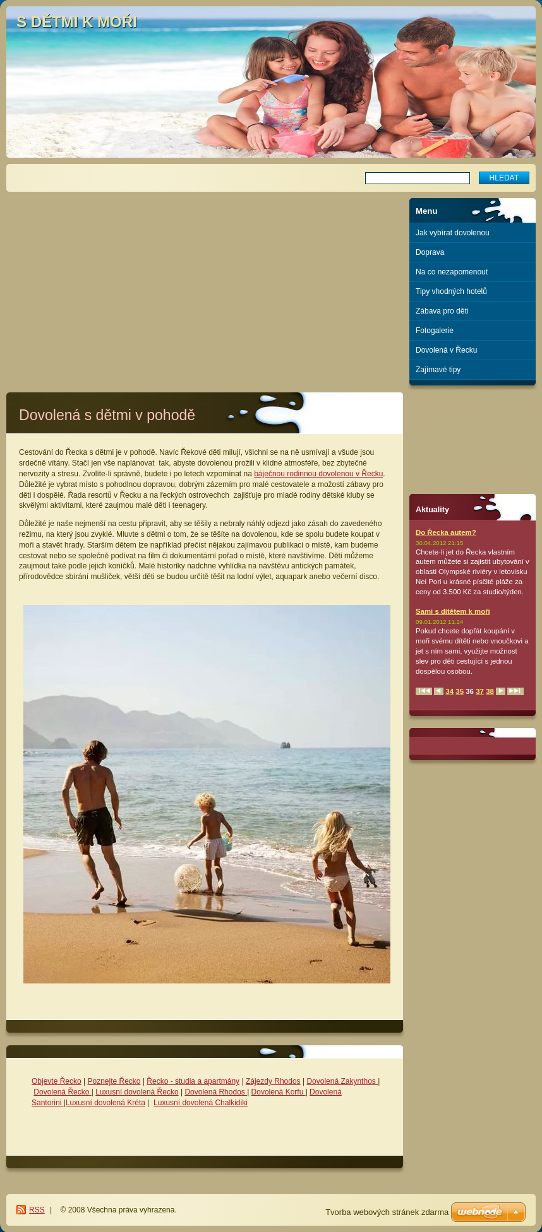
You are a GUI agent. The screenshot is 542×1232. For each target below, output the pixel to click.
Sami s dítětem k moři (453, 611)
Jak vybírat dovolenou (453, 232)
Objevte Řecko (56, 1081)
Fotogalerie (435, 330)
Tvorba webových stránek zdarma (387, 1212)
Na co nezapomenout (452, 271)
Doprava (430, 252)
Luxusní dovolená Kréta (105, 1102)
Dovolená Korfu (278, 1092)
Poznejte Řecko (114, 1081)
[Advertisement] (205, 286)
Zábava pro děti (442, 311)
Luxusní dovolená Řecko (136, 1092)
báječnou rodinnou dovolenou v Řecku (318, 473)
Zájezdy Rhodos (273, 1081)
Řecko (157, 1081)
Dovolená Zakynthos (342, 1081)
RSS (37, 1210)
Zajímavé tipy (438, 369)
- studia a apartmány (203, 1081)
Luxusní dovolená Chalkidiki (201, 1102)
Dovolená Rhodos (215, 1092)
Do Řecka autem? (446, 532)
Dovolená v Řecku (446, 350)
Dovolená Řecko (62, 1092)
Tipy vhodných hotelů (451, 291)
